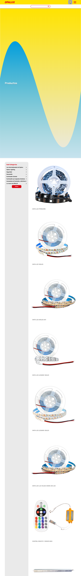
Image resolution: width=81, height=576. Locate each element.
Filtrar (16, 186)
